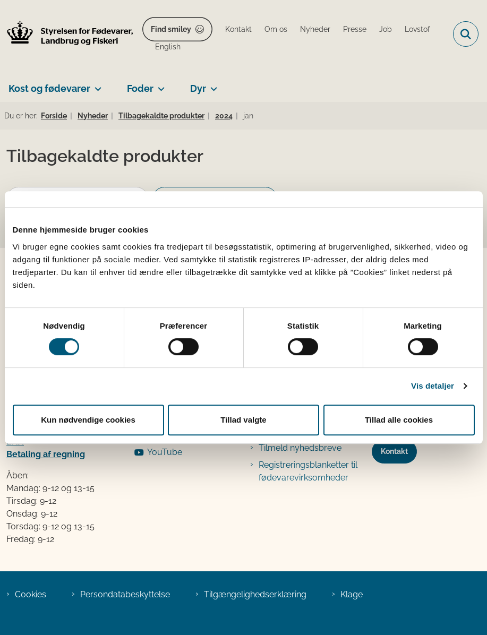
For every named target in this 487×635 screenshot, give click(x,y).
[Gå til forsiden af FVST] (67, 34)
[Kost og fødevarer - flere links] (95, 84)
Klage (351, 594)
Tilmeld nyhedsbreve (300, 448)
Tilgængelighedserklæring (255, 594)
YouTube (164, 452)
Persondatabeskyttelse (125, 594)
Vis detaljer (432, 385)
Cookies (30, 594)
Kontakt (394, 451)
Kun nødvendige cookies (88, 419)
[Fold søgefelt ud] (466, 34)
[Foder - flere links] (159, 84)
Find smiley (171, 29)
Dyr (198, 88)
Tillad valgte (243, 419)
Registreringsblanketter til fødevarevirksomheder (308, 471)
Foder (140, 88)
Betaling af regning (45, 454)
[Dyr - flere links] (211, 84)
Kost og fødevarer (49, 88)
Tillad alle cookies (399, 419)
